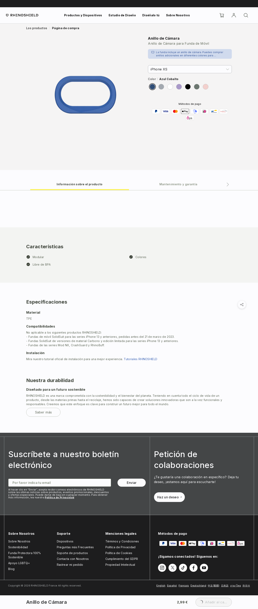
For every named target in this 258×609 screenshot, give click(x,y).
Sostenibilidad (18, 547)
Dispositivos (65, 541)
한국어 (246, 585)
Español (172, 585)
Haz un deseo (169, 497)
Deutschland (198, 585)
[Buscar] (246, 15)
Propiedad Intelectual (120, 564)
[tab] (80, 184)
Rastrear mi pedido (70, 564)
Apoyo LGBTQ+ (19, 563)
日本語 (225, 585)
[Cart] (222, 15)
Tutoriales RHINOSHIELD (140, 359)
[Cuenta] (234, 15)
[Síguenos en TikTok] (183, 568)
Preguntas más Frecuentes (75, 547)
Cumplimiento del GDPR (121, 559)
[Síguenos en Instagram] (162, 568)
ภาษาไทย (235, 585)
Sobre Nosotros (178, 15)
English (160, 585)
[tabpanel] (129, 311)
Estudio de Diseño (122, 15)
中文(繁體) (214, 585)
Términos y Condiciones (122, 541)
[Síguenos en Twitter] (173, 568)
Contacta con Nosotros (73, 559)
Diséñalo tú (151, 15)
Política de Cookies (118, 553)
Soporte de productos (72, 553)
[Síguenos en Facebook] (193, 568)
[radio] (152, 87)
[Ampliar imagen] (85, 95)
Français (184, 585)
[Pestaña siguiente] (228, 184)
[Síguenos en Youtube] (204, 568)
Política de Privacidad (59, 497)
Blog (11, 569)
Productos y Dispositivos (83, 15)
